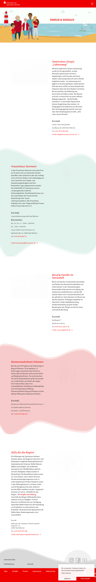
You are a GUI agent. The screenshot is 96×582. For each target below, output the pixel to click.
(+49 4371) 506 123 (14, 414)
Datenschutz (50, 571)
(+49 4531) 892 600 (68, 131)
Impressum (37, 571)
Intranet (30, 564)
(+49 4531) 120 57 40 (69, 327)
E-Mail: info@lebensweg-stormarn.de (71, 134)
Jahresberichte (9, 560)
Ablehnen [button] (67, 578)
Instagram (71, 560)
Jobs (5, 571)
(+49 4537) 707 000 (14, 531)
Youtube (84, 560)
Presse (25, 571)
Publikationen (9, 564)
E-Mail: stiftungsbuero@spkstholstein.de (18, 534)
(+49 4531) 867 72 (13, 236)
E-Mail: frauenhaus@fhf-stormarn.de (16, 243)
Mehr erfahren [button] (66, 573)
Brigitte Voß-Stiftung (21, 494)
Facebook (78, 560)
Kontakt (15, 571)
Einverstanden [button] (85, 578)
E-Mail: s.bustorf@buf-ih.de (68, 330)
